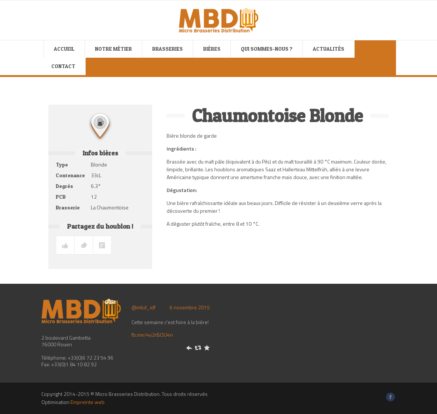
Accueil (64, 49)
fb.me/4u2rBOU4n (152, 335)
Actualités (328, 49)
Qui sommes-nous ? (267, 49)
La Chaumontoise (110, 207)
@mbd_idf (144, 307)
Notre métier (113, 49)
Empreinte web (88, 402)
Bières (212, 49)
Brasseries (167, 49)
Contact (63, 66)
